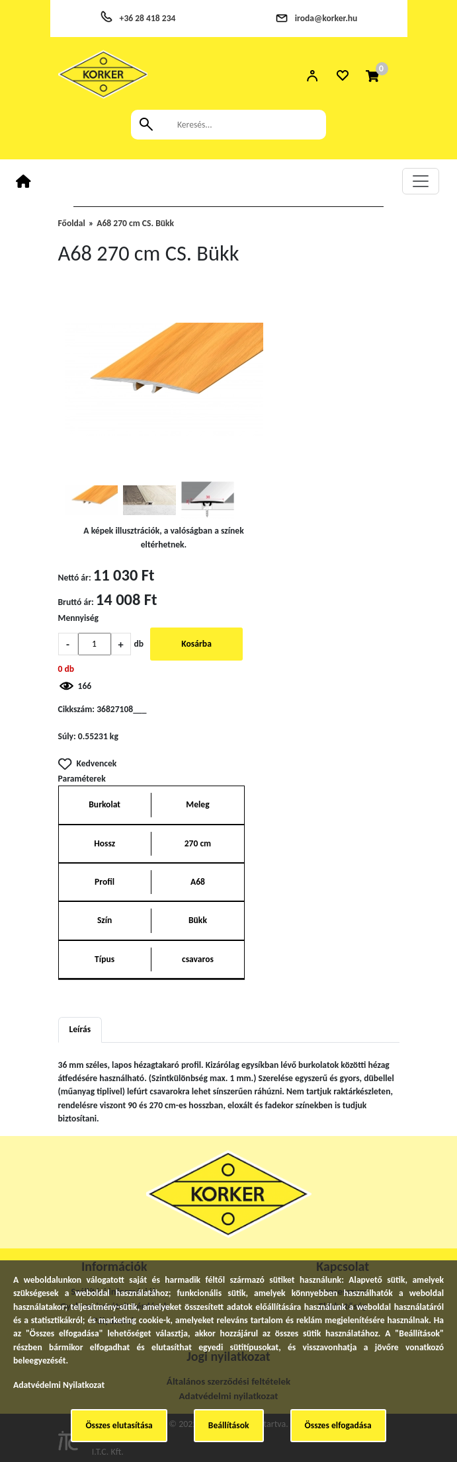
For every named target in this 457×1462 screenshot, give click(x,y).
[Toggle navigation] (420, 181)
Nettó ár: (74, 577)
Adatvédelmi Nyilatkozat (58, 1385)
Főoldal (71, 223)
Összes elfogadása (338, 1425)
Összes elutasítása (118, 1425)
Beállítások (228, 1425)
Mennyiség (78, 618)
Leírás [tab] (80, 1029)
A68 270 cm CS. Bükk (135, 223)
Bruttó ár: (76, 602)
